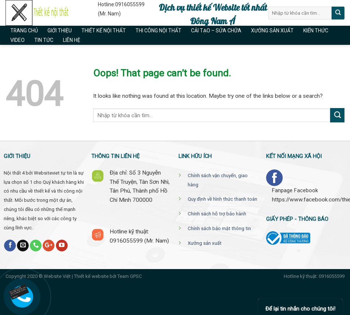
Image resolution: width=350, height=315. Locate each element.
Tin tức (43, 40)
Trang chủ (24, 30)
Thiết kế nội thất (103, 30)
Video (17, 40)
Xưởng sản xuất (272, 30)
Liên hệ (71, 40)
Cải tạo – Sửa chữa (216, 30)
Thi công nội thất (158, 30)
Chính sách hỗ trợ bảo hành (217, 213)
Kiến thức (315, 30)
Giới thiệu (59, 30)
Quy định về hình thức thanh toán (222, 199)
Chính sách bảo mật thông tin (219, 228)
